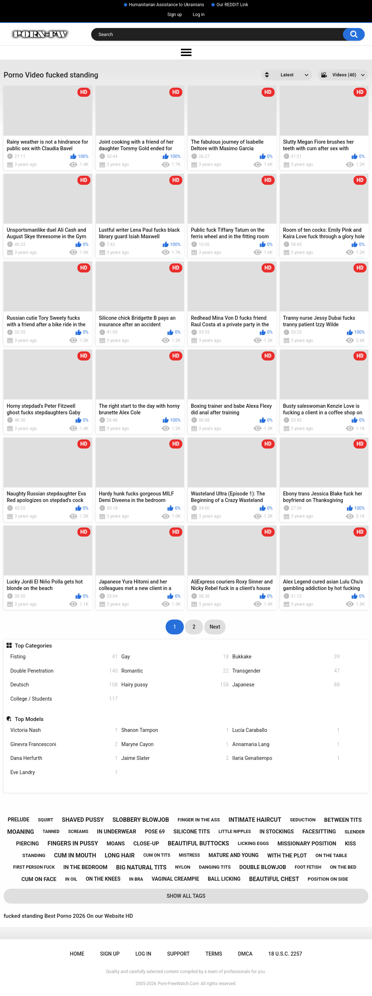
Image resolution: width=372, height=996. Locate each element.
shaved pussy (83, 819)
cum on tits (156, 855)
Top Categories (33, 645)
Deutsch (64, 685)
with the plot (287, 855)
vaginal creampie (175, 879)
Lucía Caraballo (286, 730)
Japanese (286, 685)
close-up (146, 843)
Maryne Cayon (175, 744)
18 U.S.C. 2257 (285, 954)
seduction (303, 819)
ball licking (224, 879)
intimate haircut (255, 819)
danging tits (215, 867)
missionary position (307, 843)
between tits (342, 820)
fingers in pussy (73, 843)
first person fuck (34, 867)
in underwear (116, 831)
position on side (328, 879)
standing (33, 855)
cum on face (38, 879)
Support (178, 954)
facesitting (319, 831)
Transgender (286, 671)
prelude (18, 819)
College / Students (64, 699)
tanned (51, 831)
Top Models (29, 719)
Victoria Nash (64, 730)
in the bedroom (85, 867)
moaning (20, 831)
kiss (350, 843)
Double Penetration (64, 671)
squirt (45, 819)
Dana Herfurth (64, 758)
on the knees (103, 879)
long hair (119, 855)
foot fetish (308, 867)
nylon (182, 867)
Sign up (174, 14)
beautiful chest (274, 879)
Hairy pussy (175, 685)
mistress (189, 855)
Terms (214, 954)
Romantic (175, 671)
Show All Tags (186, 896)
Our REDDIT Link (232, 4)
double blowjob (262, 867)
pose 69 (155, 831)
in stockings (276, 831)
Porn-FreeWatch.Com (178, 983)
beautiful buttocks (198, 843)
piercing (27, 843)
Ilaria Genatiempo (286, 758)
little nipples (234, 831)
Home (77, 954)
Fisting (64, 657)
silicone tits (191, 831)
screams (78, 831)
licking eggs (253, 843)
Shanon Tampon (175, 730)
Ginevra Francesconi (64, 744)
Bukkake (286, 657)
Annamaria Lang (286, 744)
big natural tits (141, 867)
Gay (175, 657)
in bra (136, 879)
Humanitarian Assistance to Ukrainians (166, 4)
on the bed (343, 867)
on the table (331, 855)
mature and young (234, 855)
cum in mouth (75, 855)
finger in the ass (199, 819)
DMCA (245, 954)
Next (215, 627)
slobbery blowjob (141, 819)
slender (355, 831)
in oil (71, 879)
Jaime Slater (175, 758)
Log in (199, 14)
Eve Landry (64, 772)
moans (116, 843)
